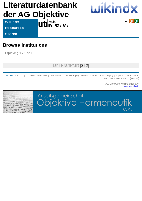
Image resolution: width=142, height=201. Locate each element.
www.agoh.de (131, 86)
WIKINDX (11, 75)
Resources (14, 28)
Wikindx (12, 22)
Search (11, 34)
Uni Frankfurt (66, 65)
